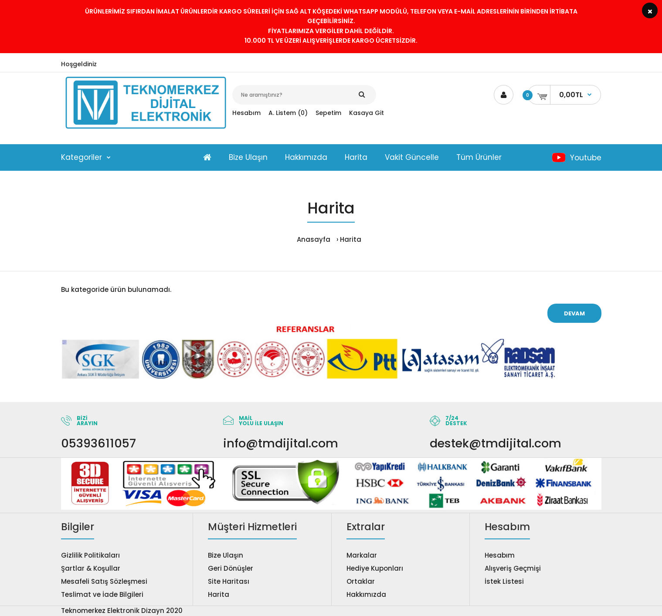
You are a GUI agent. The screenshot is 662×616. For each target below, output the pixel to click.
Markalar (361, 555)
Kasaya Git (366, 112)
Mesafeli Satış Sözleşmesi (104, 581)
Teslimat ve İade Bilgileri (102, 594)
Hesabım (246, 112)
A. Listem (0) (288, 112)
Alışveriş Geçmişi (513, 568)
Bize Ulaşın (225, 555)
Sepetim (328, 112)
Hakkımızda (366, 594)
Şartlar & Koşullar (90, 568)
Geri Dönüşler (230, 568)
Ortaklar (360, 581)
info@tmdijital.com (280, 443)
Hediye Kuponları (374, 568)
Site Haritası (228, 581)
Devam (574, 313)
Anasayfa (313, 239)
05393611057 (98, 443)
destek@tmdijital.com (495, 443)
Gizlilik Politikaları (90, 555)
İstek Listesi (504, 581)
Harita (350, 239)
